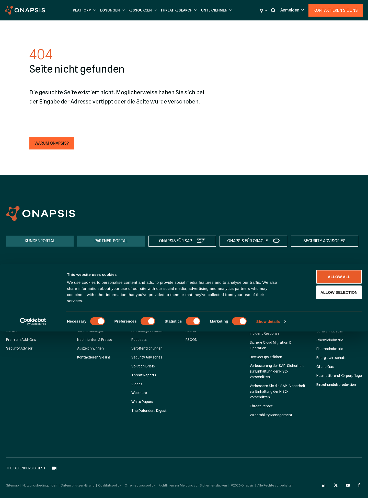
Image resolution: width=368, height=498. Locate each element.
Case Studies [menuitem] (142, 295)
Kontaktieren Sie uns (336, 10)
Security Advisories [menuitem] (146, 357)
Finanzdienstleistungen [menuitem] (335, 296)
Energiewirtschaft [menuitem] (331, 358)
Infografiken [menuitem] (141, 322)
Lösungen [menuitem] (259, 278)
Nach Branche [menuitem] (329, 286)
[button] (84, 10)
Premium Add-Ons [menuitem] (21, 340)
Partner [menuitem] (83, 295)
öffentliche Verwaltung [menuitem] (334, 313)
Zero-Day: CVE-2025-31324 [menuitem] (208, 295)
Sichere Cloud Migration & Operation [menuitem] (270, 345)
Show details (268, 488)
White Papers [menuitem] (142, 402)
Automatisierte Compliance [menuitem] (272, 310)
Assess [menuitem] (12, 295)
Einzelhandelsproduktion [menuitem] (336, 385)
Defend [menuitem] (12, 322)
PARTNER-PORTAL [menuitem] (111, 240)
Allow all (325, 443)
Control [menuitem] (12, 331)
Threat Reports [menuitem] (143, 375)
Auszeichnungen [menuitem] (90, 348)
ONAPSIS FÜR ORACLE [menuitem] (247, 240)
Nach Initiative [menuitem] (263, 286)
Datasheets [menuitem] (141, 304)
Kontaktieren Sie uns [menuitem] (94, 357)
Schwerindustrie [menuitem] (329, 331)
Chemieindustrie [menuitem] (329, 340)
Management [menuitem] (88, 313)
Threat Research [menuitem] (201, 278)
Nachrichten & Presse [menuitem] (94, 340)
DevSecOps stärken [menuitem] (266, 357)
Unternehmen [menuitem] (90, 278)
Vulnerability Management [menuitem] (271, 415)
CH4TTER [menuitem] (193, 304)
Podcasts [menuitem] (139, 340)
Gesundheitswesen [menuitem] (332, 322)
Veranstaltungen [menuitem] (90, 331)
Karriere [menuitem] (83, 322)
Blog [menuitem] (135, 286)
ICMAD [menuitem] (191, 331)
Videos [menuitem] (136, 384)
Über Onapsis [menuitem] (88, 286)
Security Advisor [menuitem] (19, 348)
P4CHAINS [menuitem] (194, 322)
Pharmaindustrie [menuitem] (329, 349)
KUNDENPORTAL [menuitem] (40, 240)
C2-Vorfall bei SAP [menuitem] (200, 313)
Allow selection (325, 459)
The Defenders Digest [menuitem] (149, 411)
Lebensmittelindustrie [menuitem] (334, 305)
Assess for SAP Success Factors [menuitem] (32, 313)
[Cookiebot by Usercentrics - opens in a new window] (33, 488)
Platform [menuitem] (15, 278)
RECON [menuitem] (191, 340)
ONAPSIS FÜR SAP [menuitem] (175, 240)
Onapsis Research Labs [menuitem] (204, 286)
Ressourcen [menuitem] (143, 278)
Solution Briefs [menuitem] (143, 366)
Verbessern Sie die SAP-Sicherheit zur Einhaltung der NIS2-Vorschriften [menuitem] (277, 391)
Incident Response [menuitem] (265, 334)
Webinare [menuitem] (139, 393)
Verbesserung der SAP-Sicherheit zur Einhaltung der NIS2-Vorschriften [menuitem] (277, 371)
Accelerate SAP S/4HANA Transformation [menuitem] (270, 298)
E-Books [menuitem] (138, 313)
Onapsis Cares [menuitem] (89, 304)
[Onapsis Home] (40, 213)
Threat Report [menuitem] (261, 406)
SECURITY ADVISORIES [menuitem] (324, 240)
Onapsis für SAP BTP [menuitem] (22, 304)
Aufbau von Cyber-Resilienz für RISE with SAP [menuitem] (274, 322)
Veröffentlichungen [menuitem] (147, 348)
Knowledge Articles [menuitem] (147, 331)
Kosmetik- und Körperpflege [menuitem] (339, 376)
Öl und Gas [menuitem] (325, 367)
